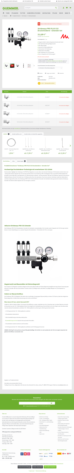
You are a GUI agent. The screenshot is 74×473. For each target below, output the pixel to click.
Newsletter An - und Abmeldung (46, 422)
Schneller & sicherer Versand (45, 1)
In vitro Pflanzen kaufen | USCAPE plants (63, 433)
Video (13, 161)
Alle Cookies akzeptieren (50, 467)
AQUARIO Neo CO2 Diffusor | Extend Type (28, 149)
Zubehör (6, 134)
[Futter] (22, 13)
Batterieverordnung (44, 416)
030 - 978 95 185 (7, 458)
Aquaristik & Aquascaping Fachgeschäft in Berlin (63, 417)
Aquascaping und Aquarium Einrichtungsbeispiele (64, 424)
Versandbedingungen (44, 425)
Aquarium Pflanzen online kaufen (63, 421)
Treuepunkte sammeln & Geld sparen (10, 1)
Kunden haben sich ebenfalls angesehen (33, 134)
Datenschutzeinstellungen (24, 467)
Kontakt (41, 423)
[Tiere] (8, 13)
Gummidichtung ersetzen (11, 320)
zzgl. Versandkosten (45, 36)
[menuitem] (70, 7)
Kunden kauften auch (17, 134)
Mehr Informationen (58, 463)
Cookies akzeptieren (37, 467)
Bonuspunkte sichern (49, 83)
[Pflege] (54, 13)
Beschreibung (6, 161)
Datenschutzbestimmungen (31, 406)
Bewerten (61, 73)
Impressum (42, 434)
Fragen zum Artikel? (50, 73)
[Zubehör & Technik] (33, 13)
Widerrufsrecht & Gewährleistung (43, 427)
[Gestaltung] (46, 13)
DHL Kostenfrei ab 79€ (28, 1)
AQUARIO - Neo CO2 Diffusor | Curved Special (62, 149)
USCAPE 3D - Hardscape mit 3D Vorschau (64, 436)
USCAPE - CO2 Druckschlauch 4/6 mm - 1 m (11, 149)
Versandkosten (17, 128)
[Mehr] (61, 13)
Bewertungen (21, 161)
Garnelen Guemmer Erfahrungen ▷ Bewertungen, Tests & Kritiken (65, 428)
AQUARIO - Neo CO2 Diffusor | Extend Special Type (45, 149)
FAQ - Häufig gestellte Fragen (46, 420)
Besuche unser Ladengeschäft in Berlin (65, 1)
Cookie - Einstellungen (44, 418)
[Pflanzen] (15, 13)
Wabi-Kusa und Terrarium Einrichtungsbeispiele (63, 439)
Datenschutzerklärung (44, 430)
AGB (40, 432)
